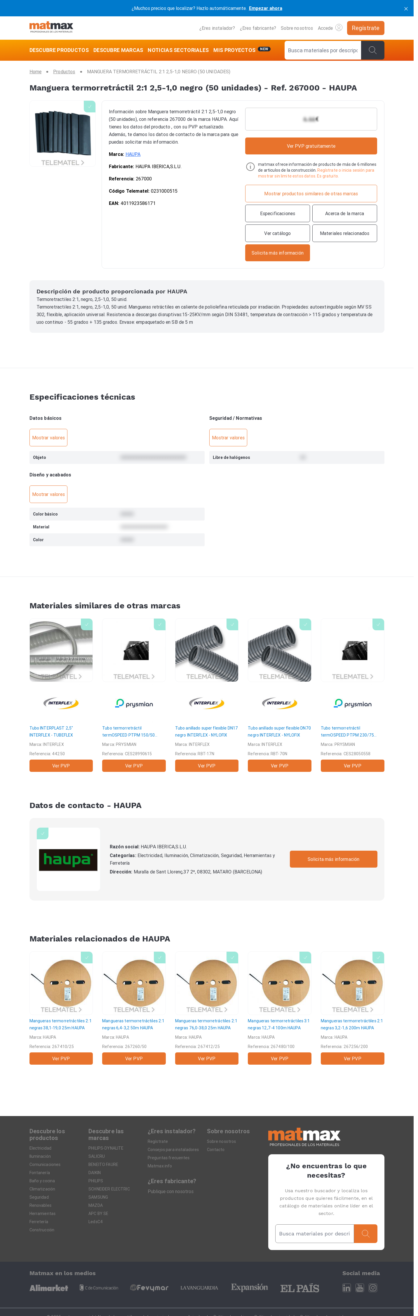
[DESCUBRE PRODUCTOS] (60, 50)
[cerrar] (406, 8)
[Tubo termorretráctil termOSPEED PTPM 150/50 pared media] (134, 695)
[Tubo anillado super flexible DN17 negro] (207, 695)
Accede (330, 27)
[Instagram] (373, 1288)
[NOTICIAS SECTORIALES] (178, 50)
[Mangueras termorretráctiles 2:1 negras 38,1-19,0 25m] (61, 1008)
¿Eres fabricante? (258, 28)
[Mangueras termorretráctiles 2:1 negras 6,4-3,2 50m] (134, 1008)
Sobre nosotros (297, 28)
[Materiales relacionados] (344, 233)
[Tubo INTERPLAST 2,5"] (61, 695)
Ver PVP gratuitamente (311, 146)
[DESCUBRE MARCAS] (118, 50)
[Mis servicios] (242, 50)
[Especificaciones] (277, 213)
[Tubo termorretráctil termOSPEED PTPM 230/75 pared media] (352, 695)
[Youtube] (360, 1288)
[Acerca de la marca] (344, 213)
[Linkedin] (346, 1288)
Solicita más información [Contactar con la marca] (334, 859)
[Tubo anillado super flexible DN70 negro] (279, 695)
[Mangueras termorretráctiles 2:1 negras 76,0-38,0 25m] (207, 1008)
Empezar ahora (265, 8)
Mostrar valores (48, 438)
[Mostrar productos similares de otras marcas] (311, 193)
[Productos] (64, 71)
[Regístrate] (365, 28)
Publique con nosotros (171, 1191)
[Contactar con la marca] (277, 252)
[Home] (51, 27)
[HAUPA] (68, 859)
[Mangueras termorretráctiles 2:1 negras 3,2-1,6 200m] (352, 1008)
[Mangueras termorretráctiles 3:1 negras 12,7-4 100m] (279, 1008)
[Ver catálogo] (277, 233)
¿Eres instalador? (217, 28)
